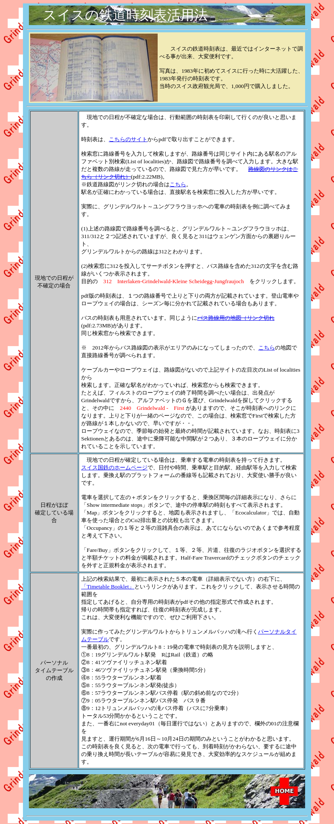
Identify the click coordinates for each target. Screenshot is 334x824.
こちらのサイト (128, 139)
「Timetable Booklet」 (107, 586)
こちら (178, 184)
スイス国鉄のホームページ (114, 467)
